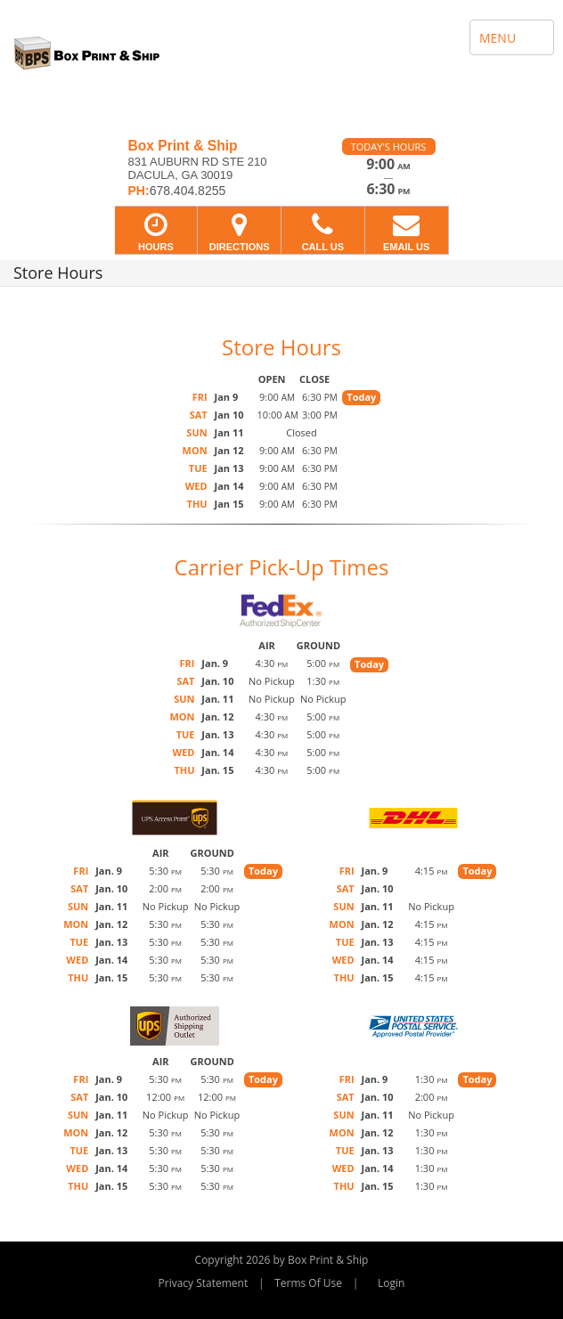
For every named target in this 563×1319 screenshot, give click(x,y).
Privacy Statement (204, 1283)
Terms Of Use (308, 1283)
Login (391, 1283)
